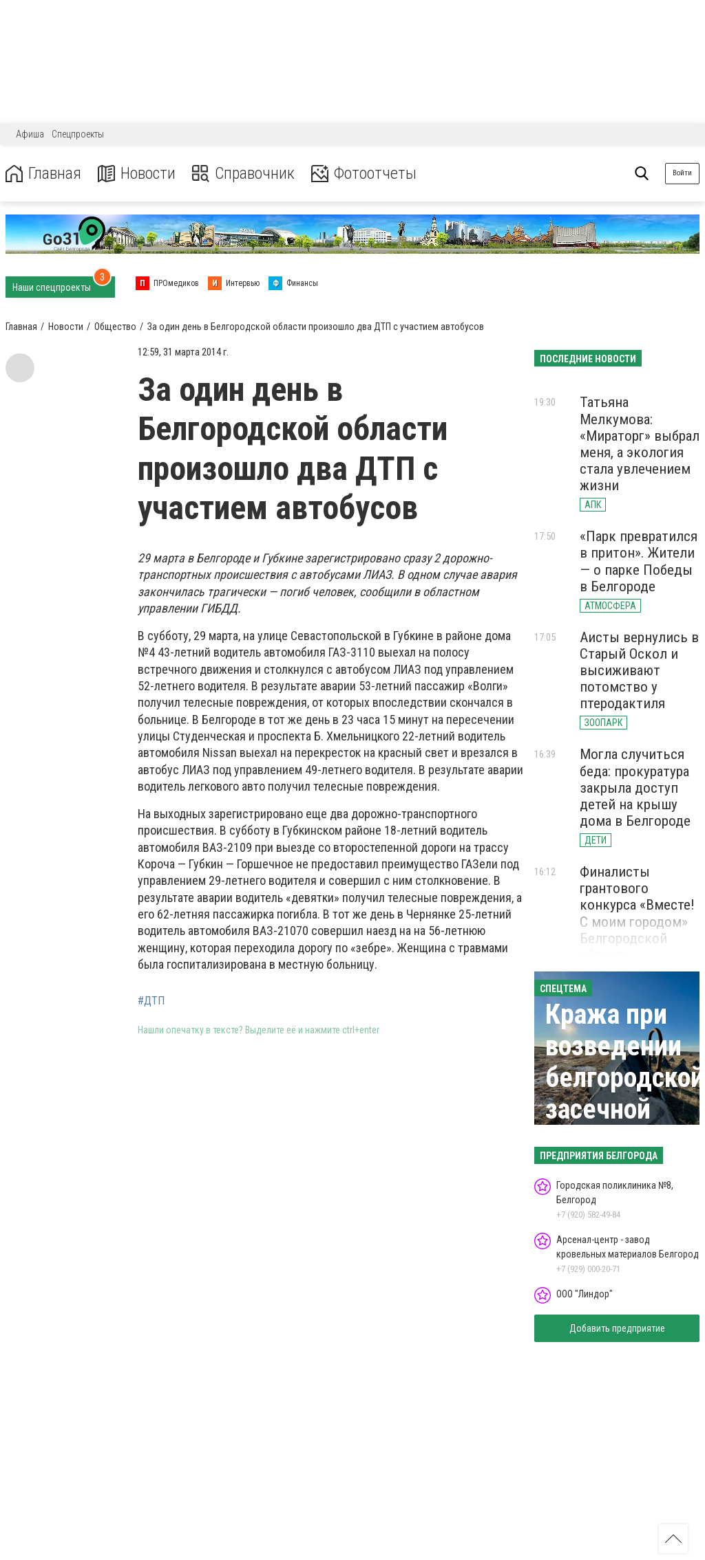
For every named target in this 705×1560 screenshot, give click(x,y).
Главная (43, 173)
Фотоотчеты (364, 173)
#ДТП (151, 1001)
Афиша (30, 134)
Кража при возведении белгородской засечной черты (624, 1077)
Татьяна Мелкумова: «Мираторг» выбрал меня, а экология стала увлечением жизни (639, 444)
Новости (137, 173)
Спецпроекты (78, 134)
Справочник (243, 173)
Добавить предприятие (617, 1328)
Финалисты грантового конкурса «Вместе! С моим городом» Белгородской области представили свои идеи (637, 930)
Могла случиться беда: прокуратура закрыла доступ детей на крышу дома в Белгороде (635, 787)
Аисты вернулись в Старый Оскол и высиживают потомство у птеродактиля (639, 670)
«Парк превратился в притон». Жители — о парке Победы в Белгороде (638, 561)
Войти (682, 172)
